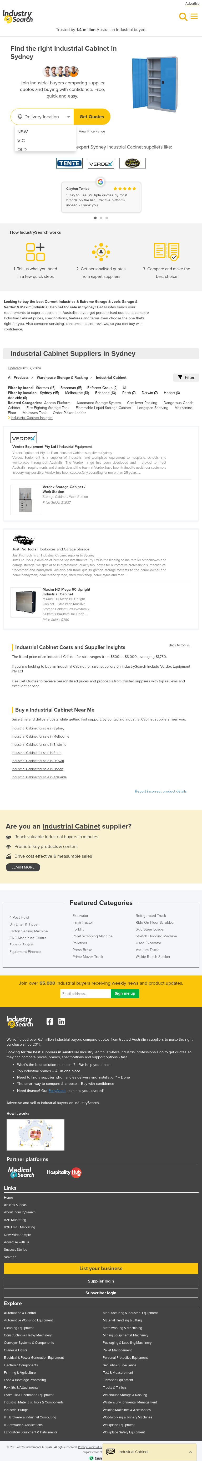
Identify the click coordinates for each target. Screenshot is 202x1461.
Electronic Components (21, 1365)
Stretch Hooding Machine (156, 936)
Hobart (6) (172, 393)
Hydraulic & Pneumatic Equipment (29, 1395)
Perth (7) (128, 393)
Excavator (80, 915)
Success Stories (15, 1250)
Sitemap (10, 1257)
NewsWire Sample (17, 1235)
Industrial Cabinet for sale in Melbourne (40, 736)
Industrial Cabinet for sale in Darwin (38, 761)
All (125, 388)
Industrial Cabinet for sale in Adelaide (39, 777)
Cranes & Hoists (15, 1350)
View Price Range (92, 131)
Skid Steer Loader (150, 929)
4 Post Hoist (19, 917)
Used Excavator (148, 943)
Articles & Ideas (15, 1205)
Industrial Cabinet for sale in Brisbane (39, 745)
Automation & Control (20, 1313)
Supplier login (101, 1281)
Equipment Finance (25, 951)
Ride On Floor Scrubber (155, 922)
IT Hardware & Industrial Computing (30, 1417)
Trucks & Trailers (115, 1388)
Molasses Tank (35, 413)
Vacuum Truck (147, 950)
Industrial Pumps (16, 1410)
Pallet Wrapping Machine (93, 936)
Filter (186, 377)
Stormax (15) (45, 388)
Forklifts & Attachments (21, 1388)
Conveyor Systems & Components (29, 1343)
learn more (23, 867)
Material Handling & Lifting (122, 1320)
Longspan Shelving (152, 408)
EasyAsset (57, 1091)
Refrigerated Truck (151, 915)
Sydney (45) (49, 393)
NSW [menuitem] (22, 132)
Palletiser (80, 943)
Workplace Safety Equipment (124, 1432)
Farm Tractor (83, 922)
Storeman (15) (71, 388)
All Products (18, 377)
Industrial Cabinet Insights (32, 418)
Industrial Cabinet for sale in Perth (36, 753)
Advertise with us (16, 1242)
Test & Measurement (118, 1373)
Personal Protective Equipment (125, 1358)
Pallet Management (117, 1350)
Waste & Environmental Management (130, 1402)
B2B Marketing (15, 1220)
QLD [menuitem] (22, 149)
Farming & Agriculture (20, 1373)
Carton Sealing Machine (28, 931)
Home (8, 1198)
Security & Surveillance (119, 1365)
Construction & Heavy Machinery (28, 1335)
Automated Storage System (99, 403)
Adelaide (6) (17, 398)
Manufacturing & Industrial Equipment (130, 1313)
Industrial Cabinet (111, 377)
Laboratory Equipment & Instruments (30, 1432)
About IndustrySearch (20, 1212)
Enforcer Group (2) (102, 388)
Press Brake (82, 950)
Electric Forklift (21, 945)
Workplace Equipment (119, 1425)
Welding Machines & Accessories (127, 1410)
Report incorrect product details (161, 791)
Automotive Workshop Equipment (28, 1320)
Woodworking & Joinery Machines (127, 1417)
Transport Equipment (118, 1380)
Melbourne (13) (77, 393)
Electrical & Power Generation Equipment (34, 1358)
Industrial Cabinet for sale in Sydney (38, 728)
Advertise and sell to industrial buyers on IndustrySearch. (53, 1103)
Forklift (78, 929)
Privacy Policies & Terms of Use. (97, 1447)
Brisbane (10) (105, 393)
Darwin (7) (150, 393)
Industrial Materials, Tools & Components (34, 1402)
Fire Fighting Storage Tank (48, 408)
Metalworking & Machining (122, 1328)
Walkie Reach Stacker (153, 956)
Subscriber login (100, 1293)
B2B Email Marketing (19, 1227)
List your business (101, 1268)
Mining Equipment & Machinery (125, 1335)
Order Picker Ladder (69, 413)
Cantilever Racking (142, 403)
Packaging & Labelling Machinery (127, 1343)
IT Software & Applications (23, 1425)
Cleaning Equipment (19, 1328)
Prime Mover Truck (88, 956)
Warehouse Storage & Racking (62, 377)
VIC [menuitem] (21, 141)
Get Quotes (92, 117)
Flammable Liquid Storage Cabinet (103, 408)
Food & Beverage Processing (25, 1380)
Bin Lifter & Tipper (24, 924)
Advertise (192, 4)
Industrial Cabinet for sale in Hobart (37, 769)
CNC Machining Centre (28, 938)
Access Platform (57, 403)
